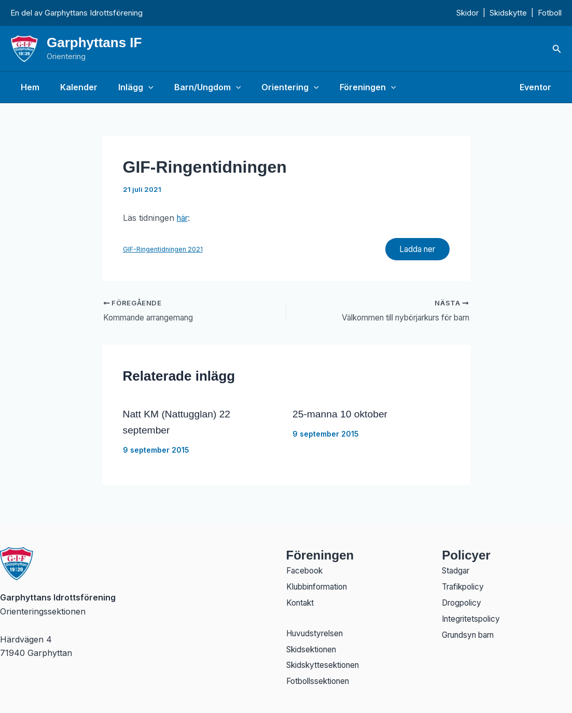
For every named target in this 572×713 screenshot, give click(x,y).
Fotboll (550, 13)
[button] (557, 49)
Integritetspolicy (473, 617)
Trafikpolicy (465, 584)
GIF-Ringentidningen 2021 (163, 250)
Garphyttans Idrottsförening (94, 13)
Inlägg (125, 87)
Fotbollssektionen (320, 681)
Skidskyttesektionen (325, 665)
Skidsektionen (313, 648)
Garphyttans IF (94, 42)
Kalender (72, 87)
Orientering (271, 87)
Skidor (467, 13)
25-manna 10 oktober (341, 416)
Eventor (537, 87)
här (183, 218)
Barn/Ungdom (193, 87)
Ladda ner (414, 250)
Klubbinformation (320, 584)
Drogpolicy (463, 600)
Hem (28, 87)
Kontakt (301, 600)
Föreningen (345, 87)
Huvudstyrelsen (317, 631)
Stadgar (457, 567)
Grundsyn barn (472, 633)
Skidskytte (508, 13)
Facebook (306, 567)
